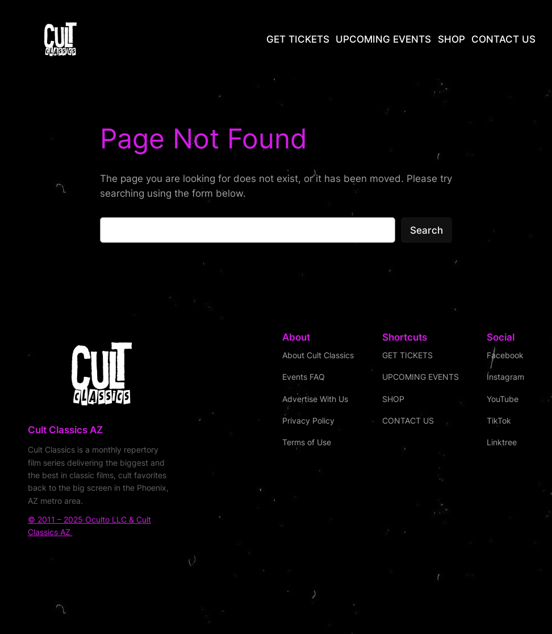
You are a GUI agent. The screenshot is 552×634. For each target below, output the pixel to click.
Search (426, 230)
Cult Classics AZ (65, 430)
